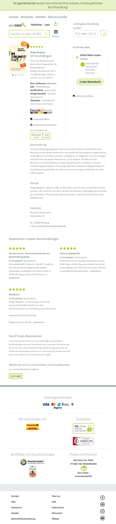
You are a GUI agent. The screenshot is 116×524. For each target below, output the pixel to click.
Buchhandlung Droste (19, 256)
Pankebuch (14, 294)
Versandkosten (90, 463)
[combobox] (26, 33)
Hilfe (13, 501)
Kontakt (15, 496)
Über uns (56, 496)
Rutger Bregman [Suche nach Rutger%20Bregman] (37, 52)
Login (47, 24)
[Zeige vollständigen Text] (32, 262)
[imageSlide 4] (22, 75)
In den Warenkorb (89, 82)
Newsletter (41, 16)
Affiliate (55, 518)
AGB (54, 501)
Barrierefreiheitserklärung (23, 518)
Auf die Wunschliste (83, 96)
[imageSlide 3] (20, 75)
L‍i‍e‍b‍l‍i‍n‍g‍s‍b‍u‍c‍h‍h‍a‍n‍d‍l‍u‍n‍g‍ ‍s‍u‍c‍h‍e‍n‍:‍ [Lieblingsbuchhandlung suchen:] (86, 26)
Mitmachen (57, 513)
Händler (15, 513)
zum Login (16, 376)
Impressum (16, 507)
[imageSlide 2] (17, 75)
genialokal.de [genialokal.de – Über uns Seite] (26, 3)
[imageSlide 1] (15, 75)
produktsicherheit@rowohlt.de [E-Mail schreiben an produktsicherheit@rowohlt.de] (51, 226)
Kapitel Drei (74, 253)
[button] (56, 34)
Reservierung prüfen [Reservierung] (57, 16)
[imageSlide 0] (12, 75)
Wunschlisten (27, 16)
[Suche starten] (46, 33)
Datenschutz (58, 507)
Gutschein (13, 16)
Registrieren (36, 24)
